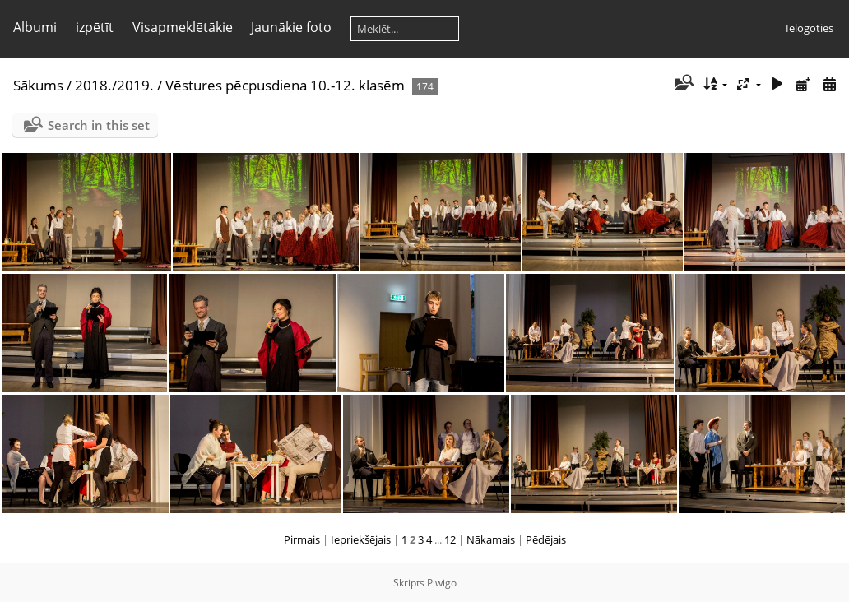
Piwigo (442, 583)
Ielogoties (809, 28)
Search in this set (99, 125)
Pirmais (302, 539)
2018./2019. (114, 85)
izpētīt (95, 27)
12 (450, 539)
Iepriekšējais (361, 539)
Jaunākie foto (291, 27)
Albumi (35, 27)
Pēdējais (546, 539)
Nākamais (490, 539)
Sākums (38, 85)
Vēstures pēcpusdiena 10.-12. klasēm (285, 85)
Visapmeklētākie (182, 27)
